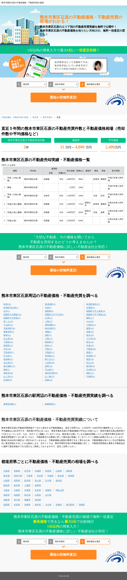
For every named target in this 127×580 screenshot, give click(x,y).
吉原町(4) (7, 380)
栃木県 (61, 476)
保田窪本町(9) (51, 373)
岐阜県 (17, 485)
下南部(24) (8, 342)
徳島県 (6, 500)
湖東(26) (90, 332)
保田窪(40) (8, 373)
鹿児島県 (70, 505)
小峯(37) (48, 321)
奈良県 (38, 490)
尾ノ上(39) (8, 321)
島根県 (17, 495)
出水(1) (6, 311)
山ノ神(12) (50, 376)
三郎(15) (48, 339)
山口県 (48, 495)
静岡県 (38, 485)
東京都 (6, 476)
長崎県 (27, 505)
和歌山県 (60, 490)
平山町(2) (49, 370)
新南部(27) (8, 345)
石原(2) (48, 308)
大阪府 (6, 490)
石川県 (48, 481)
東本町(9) (90, 366)
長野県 (17, 481)
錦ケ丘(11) (49, 359)
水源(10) (90, 345)
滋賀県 (48, 490)
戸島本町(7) (8, 352)
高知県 (38, 500)
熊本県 (38, 505)
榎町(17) (90, 318)
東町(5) (6, 370)
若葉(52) (48, 380)
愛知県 (6, 485)
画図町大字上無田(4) (95, 311)
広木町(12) (91, 370)
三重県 (27, 485)
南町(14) (90, 373)
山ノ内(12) (8, 376)
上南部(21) (91, 325)
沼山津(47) (8, 363)
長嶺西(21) (50, 356)
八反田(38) (50, 363)
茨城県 (50, 476)
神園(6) (48, 332)
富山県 (38, 481)
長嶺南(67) (8, 359)
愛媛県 (27, 500)
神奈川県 (18, 476)
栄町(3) (48, 335)
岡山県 (27, 495)
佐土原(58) (8, 339)
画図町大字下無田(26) (96, 314)
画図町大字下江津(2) (54, 314)
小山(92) (90, 321)
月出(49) (7, 349)
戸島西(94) (91, 349)
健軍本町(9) (8, 332)
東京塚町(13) (9, 366)
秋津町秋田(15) (93, 304)
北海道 (6, 471)
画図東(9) (49, 311)
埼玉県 (40, 476)
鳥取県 (6, 495)
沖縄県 (82, 505)
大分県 (48, 505)
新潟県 (27, 481)
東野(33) (48, 366)
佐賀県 (17, 505)
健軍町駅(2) (50, 404)
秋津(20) (7, 304)
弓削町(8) (90, 376)
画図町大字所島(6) (11, 318)
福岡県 (6, 505)
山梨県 (6, 481)
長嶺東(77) (91, 356)
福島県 (69, 471)
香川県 (17, 500)
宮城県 (38, 471)
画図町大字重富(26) (12, 314)
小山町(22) (8, 325)
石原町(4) (90, 308)
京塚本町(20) (9, 328)
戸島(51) (48, 349)
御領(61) (7, 335)
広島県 (38, 495)
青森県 (17, 471)
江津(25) (48, 318)
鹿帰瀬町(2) (50, 325)
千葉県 (29, 476)
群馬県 (71, 476)
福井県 (59, 481)
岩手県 (27, 471)
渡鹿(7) (89, 352)
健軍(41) (90, 328)
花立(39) (90, 363)
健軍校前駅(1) (9, 404)
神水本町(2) (50, 328)
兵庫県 (27, 490)
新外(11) (48, 345)
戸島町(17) (50, 352)
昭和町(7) (49, 342)
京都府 (17, 490)
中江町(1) (7, 356)
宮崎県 (59, 505)
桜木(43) (90, 335)
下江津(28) (91, 339)
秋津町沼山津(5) (10, 308)
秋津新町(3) (50, 304)
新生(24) (90, 342)
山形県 (59, 471)
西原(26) (90, 359)
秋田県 (48, 471)
